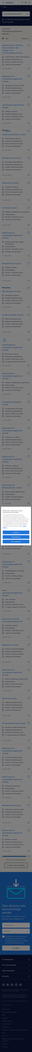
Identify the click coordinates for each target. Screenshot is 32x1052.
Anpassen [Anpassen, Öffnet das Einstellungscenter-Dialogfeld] (16, 532)
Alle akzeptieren (16, 541)
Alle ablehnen (16, 537)
